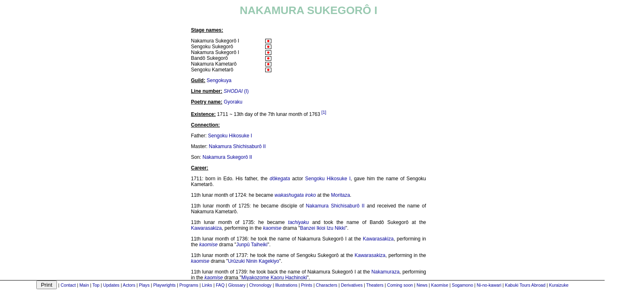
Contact (68, 285)
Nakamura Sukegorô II (227, 157)
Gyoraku (233, 102)
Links (207, 285)
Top (95, 285)
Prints (306, 285)
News (422, 285)
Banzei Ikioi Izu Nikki (322, 228)
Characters (326, 285)
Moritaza (340, 195)
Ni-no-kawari (489, 285)
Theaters (375, 285)
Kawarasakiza (206, 228)
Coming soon (400, 285)
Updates (111, 285)
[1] (323, 112)
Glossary (236, 285)
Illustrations (286, 285)
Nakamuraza (386, 272)
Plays (144, 285)
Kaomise (439, 285)
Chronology (260, 285)
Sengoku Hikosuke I (230, 136)
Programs (188, 285)
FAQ (220, 285)
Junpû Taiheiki (252, 245)
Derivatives (352, 285)
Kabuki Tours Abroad (525, 285)
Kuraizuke (558, 285)
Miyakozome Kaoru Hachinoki (274, 277)
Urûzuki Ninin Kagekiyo (253, 261)
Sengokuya (219, 80)
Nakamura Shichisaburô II (237, 146)
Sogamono (462, 285)
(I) (236, 91)
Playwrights (164, 285)
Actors (129, 285)
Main (84, 285)
